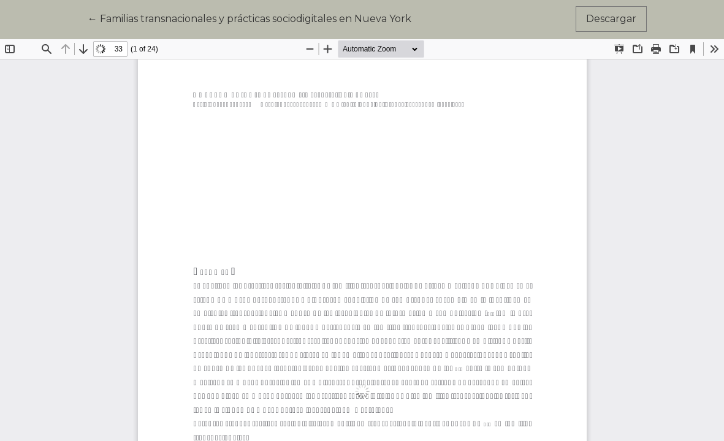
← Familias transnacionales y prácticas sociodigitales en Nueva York (249, 17)
